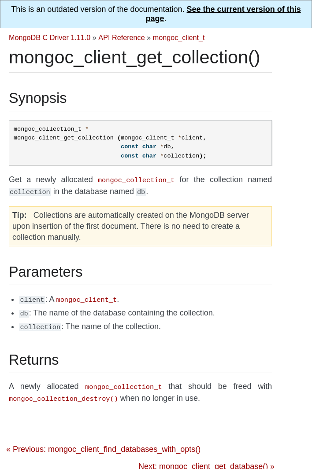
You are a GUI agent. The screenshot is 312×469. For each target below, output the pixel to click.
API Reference (121, 37)
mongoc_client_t (179, 37)
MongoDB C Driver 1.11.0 (49, 37)
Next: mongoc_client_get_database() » (206, 460)
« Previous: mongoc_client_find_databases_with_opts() (103, 443)
